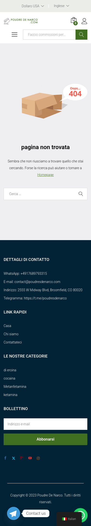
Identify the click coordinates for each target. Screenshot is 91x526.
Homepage (45, 175)
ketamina (10, 395)
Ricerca (81, 35)
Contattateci (13, 342)
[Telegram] (13, 513)
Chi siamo (11, 334)
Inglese (59, 6)
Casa (7, 326)
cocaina (9, 378)
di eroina (10, 370)
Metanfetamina (15, 387)
